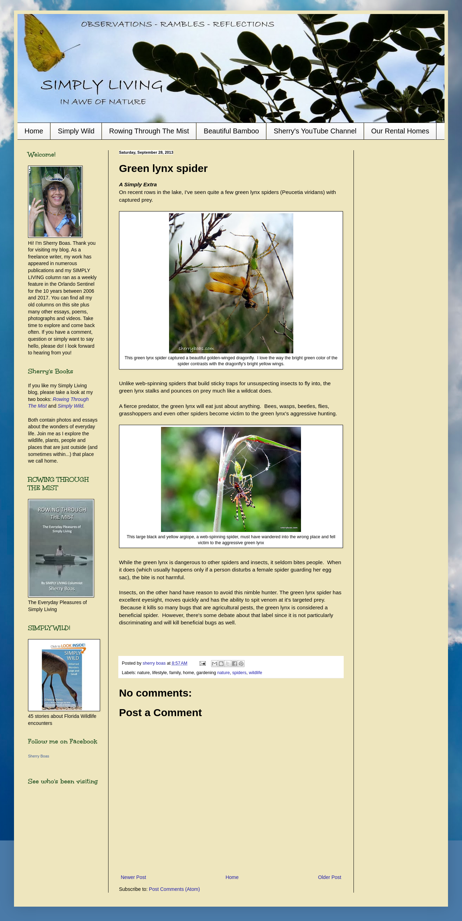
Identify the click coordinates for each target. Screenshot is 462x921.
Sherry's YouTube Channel (315, 131)
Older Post (329, 877)
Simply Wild (76, 131)
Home (33, 131)
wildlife (255, 672)
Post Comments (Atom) (174, 889)
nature (223, 672)
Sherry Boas (38, 756)
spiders (239, 672)
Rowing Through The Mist (149, 131)
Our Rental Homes (400, 131)
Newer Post (133, 877)
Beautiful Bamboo (231, 131)
